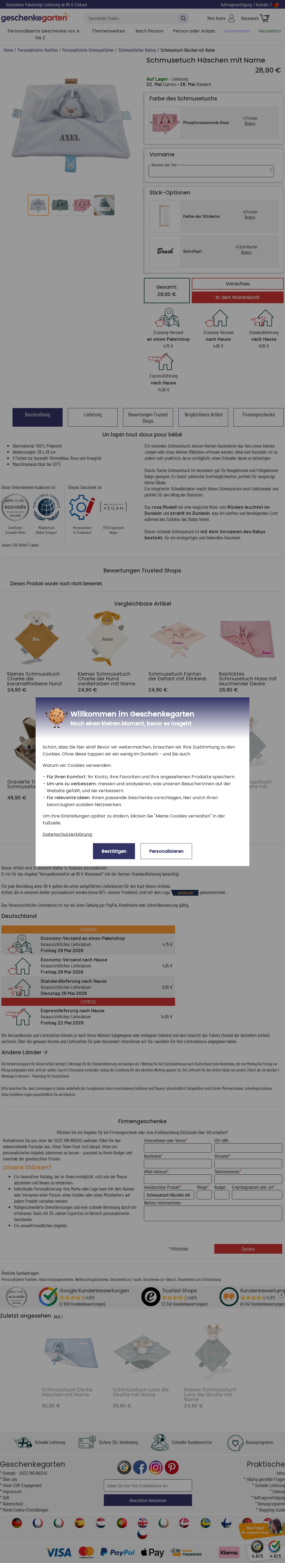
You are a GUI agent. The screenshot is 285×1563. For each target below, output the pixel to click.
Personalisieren (166, 851)
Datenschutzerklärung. (68, 834)
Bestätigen (114, 851)
